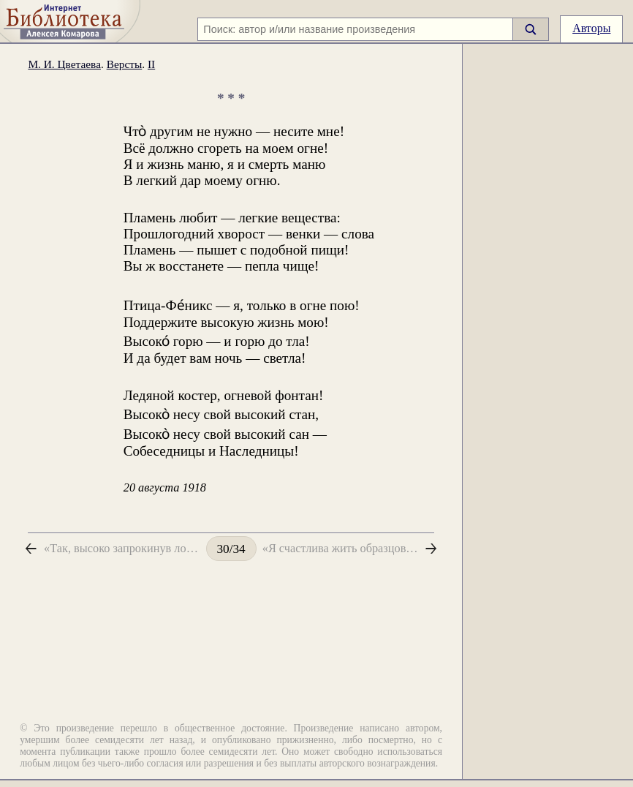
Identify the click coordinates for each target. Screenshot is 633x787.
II (151, 64)
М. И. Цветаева (64, 64)
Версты (125, 64)
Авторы (591, 28)
